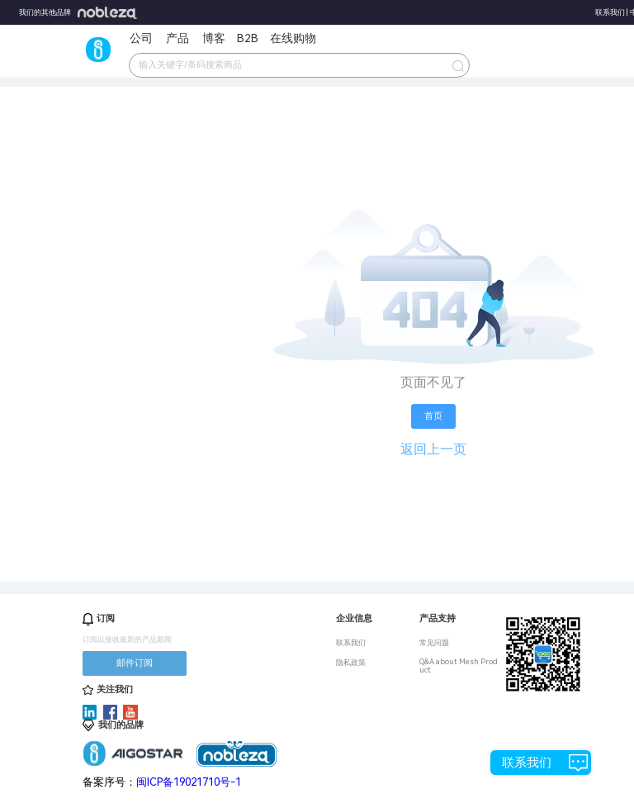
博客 (213, 38)
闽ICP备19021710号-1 (188, 782)
